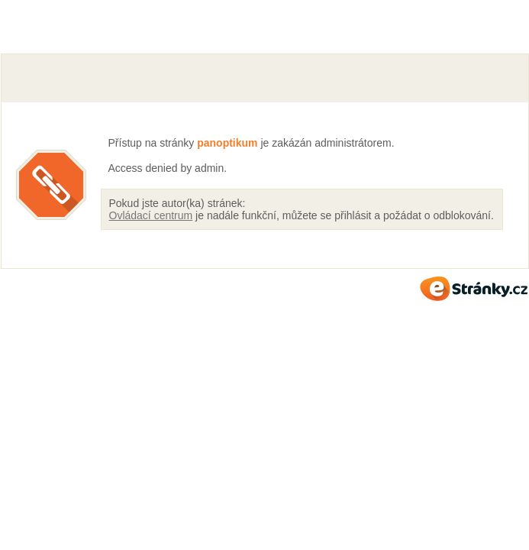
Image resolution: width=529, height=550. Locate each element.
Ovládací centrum (151, 215)
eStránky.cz (474, 289)
